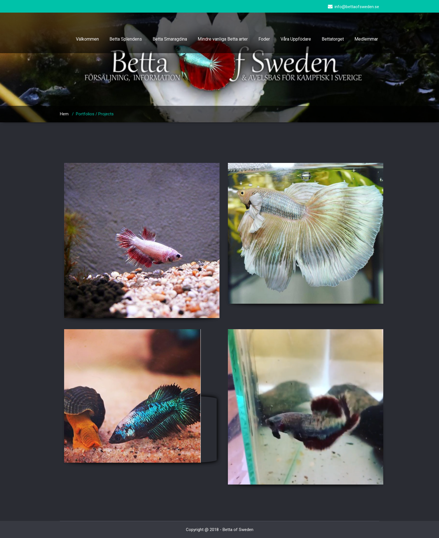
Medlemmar (366, 39)
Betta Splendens (125, 39)
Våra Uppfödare (296, 39)
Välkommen (87, 39)
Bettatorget (333, 39)
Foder (264, 39)
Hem (64, 113)
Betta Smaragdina (170, 39)
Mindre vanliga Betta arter (223, 39)
